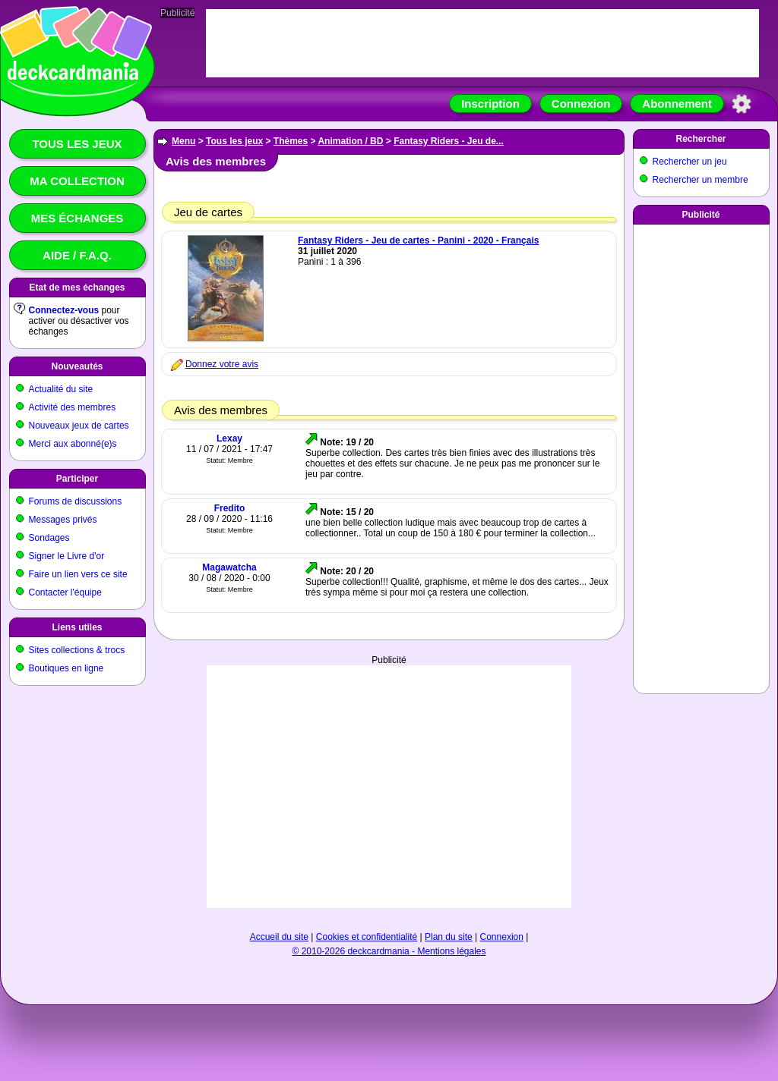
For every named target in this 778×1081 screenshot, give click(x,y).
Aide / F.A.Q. (77, 255)
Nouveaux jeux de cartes (79, 425)
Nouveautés (77, 366)
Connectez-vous (64, 310)
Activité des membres (72, 407)
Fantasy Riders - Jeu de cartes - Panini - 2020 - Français (418, 240)
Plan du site (449, 937)
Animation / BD (350, 141)
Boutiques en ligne (66, 668)
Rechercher (700, 139)
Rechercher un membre (700, 179)
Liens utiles (77, 627)
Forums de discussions (75, 501)
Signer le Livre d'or (67, 556)
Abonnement (677, 103)
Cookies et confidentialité (366, 937)
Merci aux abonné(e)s (73, 443)
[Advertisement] (389, 771)
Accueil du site (279, 937)
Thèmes (291, 141)
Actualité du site (61, 389)
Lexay (229, 438)
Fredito (229, 508)
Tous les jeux (77, 143)
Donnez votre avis (221, 364)
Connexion (581, 103)
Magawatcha (229, 567)
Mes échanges (77, 218)
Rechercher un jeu (690, 161)
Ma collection (77, 180)
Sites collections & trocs (77, 650)
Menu (183, 141)
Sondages (49, 538)
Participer (77, 478)
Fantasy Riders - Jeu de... (449, 141)
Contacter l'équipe (65, 592)
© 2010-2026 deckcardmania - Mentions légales (389, 951)
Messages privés (63, 519)
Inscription (490, 103)
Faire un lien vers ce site (78, 574)
